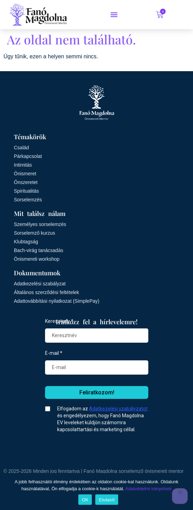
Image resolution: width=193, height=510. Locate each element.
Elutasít (106, 499)
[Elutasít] (180, 496)
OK (85, 499)
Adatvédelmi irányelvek (148, 488)
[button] (114, 14)
